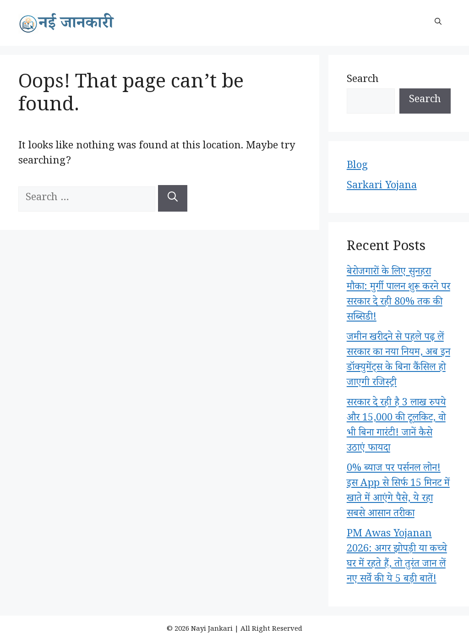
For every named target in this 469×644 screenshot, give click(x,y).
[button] (438, 23)
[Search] (172, 198)
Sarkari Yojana (382, 187)
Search (363, 80)
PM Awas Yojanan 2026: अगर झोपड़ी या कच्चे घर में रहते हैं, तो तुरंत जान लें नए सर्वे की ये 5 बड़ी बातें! (397, 557)
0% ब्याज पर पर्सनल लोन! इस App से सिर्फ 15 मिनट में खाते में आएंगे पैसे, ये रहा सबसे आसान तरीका (398, 492)
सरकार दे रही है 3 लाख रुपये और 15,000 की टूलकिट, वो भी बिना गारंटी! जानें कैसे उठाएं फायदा (396, 426)
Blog (357, 167)
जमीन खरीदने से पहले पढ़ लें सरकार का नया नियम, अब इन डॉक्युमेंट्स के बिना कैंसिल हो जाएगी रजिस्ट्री (398, 361)
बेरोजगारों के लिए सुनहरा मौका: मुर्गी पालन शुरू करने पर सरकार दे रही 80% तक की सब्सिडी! (398, 295)
